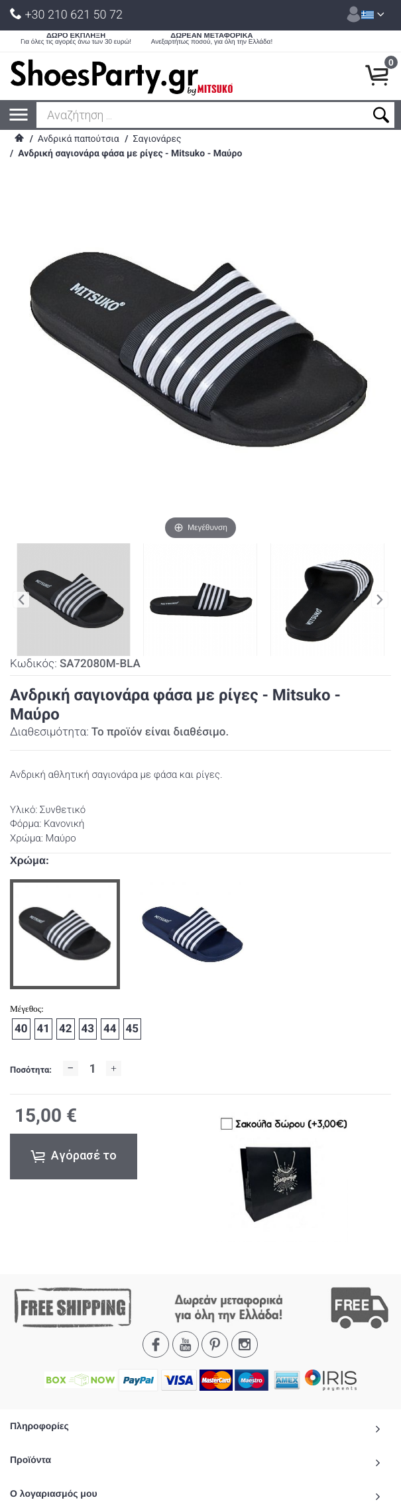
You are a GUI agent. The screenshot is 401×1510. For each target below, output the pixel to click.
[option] (65, 934)
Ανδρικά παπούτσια (78, 139)
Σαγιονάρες (157, 139)
